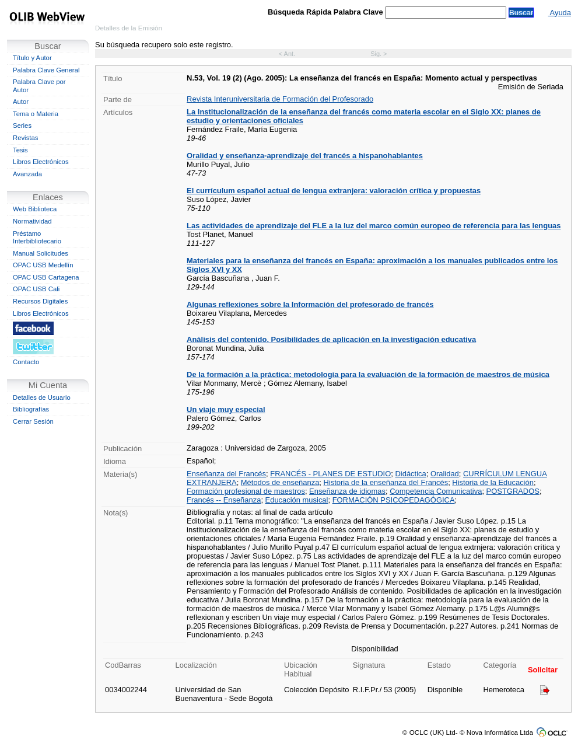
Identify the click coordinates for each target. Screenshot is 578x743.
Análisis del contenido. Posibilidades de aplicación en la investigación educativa (331, 339)
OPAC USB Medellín (43, 264)
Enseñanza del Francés (226, 473)
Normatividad (32, 221)
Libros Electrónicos (41, 161)
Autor (21, 101)
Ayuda (559, 12)
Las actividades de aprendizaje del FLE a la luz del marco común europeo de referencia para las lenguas (374, 225)
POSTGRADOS (513, 491)
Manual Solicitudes (40, 253)
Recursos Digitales (40, 301)
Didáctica (410, 473)
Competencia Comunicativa (436, 491)
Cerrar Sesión (33, 421)
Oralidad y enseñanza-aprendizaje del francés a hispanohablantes (305, 155)
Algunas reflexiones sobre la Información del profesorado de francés (310, 304)
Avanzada (27, 173)
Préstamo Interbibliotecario (37, 237)
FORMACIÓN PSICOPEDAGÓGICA (393, 500)
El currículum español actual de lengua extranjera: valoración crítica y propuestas (334, 190)
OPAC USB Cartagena (46, 277)
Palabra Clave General (46, 70)
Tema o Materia (35, 113)
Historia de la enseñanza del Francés (386, 482)
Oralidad (444, 473)
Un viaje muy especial (226, 409)
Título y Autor (32, 57)
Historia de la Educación (493, 482)
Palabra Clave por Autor (39, 85)
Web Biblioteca (35, 208)
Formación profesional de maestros (246, 491)
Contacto (26, 361)
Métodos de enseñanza (280, 482)
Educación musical (296, 500)
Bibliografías (31, 409)
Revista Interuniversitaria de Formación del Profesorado (280, 99)
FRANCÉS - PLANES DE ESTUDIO (330, 473)
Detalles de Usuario (42, 397)
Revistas (25, 137)
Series (22, 125)
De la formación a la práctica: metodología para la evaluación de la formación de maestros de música (368, 374)
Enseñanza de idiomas (347, 491)
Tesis (20, 150)
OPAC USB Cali (36, 288)
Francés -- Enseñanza (224, 500)
